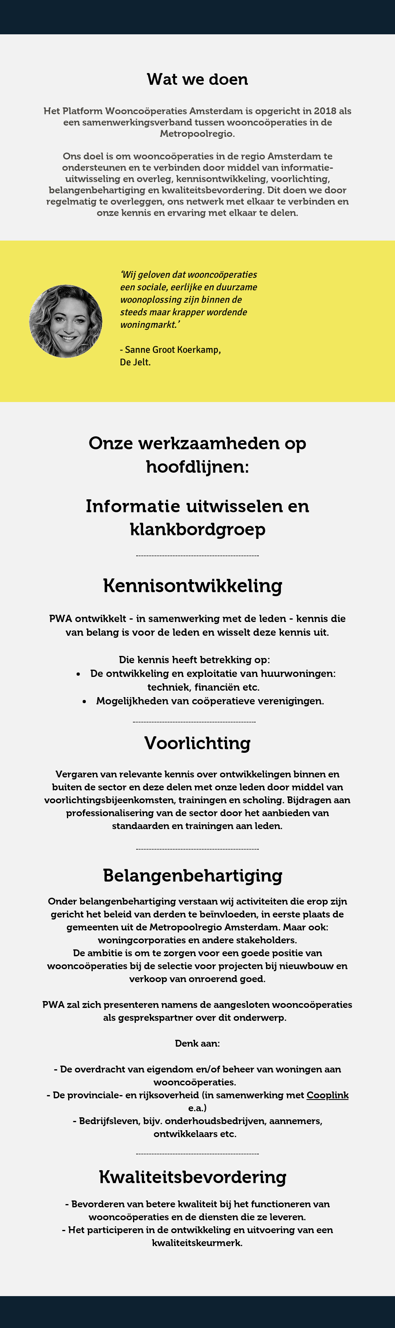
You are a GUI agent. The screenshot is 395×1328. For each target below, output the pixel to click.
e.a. (196, 1107)
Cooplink (328, 1094)
